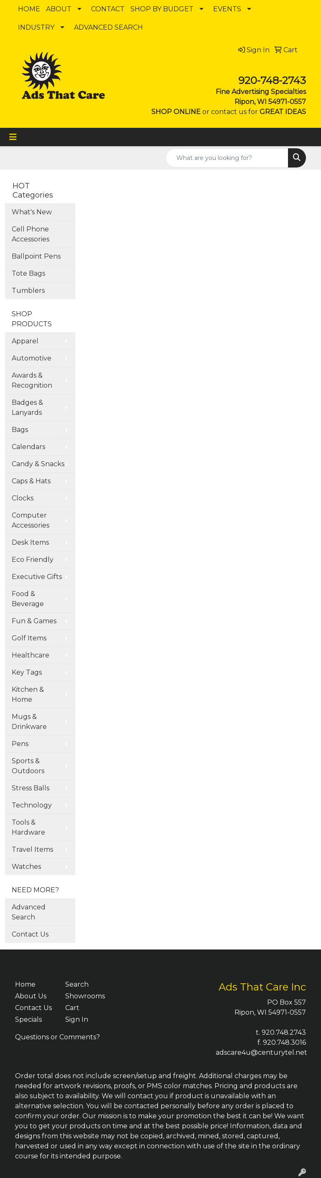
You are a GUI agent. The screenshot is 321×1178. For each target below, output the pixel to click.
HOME (29, 9)
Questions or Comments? (57, 1037)
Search (77, 984)
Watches (26, 867)
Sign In (76, 1019)
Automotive (31, 358)
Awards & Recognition (32, 380)
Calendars (28, 447)
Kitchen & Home (28, 694)
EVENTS (227, 9)
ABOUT (58, 9)
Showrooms (85, 996)
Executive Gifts (37, 577)
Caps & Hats (31, 481)
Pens (20, 744)
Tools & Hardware (28, 827)
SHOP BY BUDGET (162, 9)
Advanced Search (29, 912)
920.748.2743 (284, 1032)
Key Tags (27, 672)
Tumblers (28, 290)
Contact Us (30, 934)
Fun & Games (34, 621)
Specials (28, 1019)
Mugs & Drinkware (29, 722)
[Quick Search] (227, 158)
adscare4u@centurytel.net (261, 1052)
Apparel (25, 341)
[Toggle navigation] (13, 137)
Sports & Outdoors (28, 766)
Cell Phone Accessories (30, 234)
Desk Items (30, 542)
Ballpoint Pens (36, 256)
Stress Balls (30, 788)
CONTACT (108, 9)
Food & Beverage (28, 599)
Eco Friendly (33, 560)
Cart (72, 1008)
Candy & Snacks (38, 464)
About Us (30, 996)
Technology (32, 805)
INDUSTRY (36, 27)
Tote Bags (28, 273)
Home (25, 984)
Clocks (22, 498)
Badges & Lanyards (27, 407)
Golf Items (29, 638)
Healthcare (30, 655)
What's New (32, 212)
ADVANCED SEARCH (108, 27)
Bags (20, 430)
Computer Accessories (30, 520)
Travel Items (32, 849)
